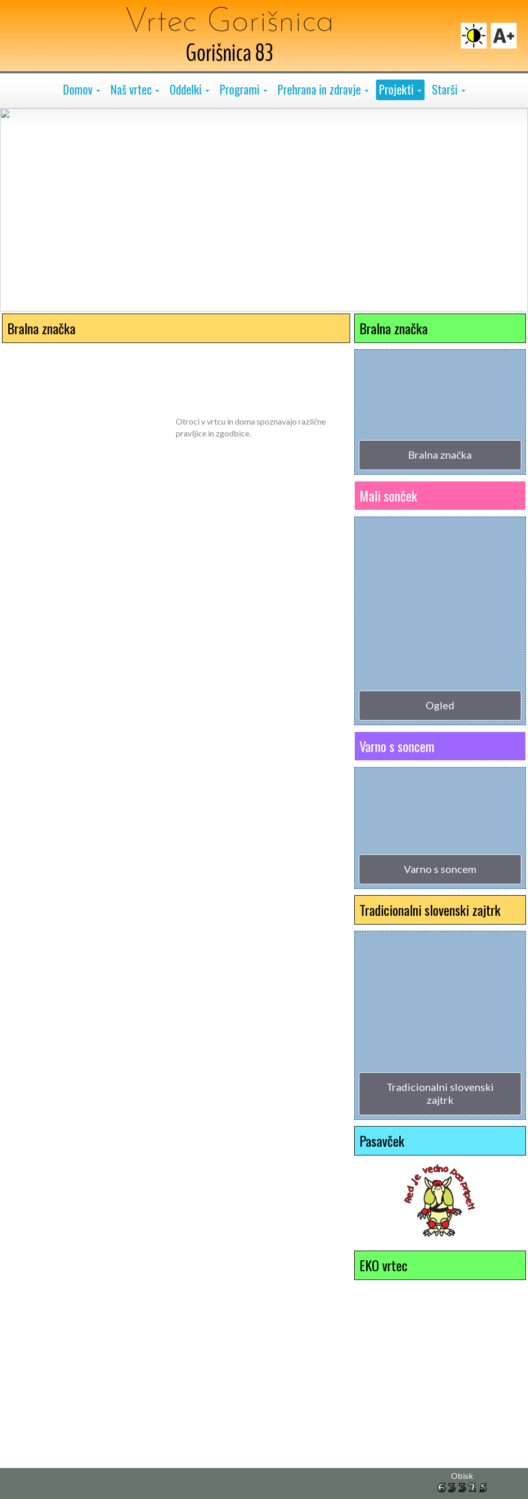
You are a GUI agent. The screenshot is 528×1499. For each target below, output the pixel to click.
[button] (81, 90)
